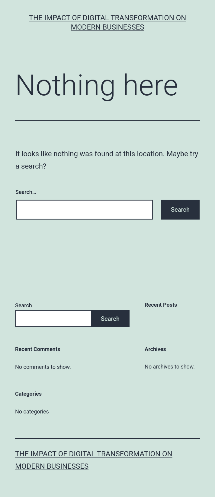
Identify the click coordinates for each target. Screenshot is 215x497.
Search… (25, 192)
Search (23, 305)
